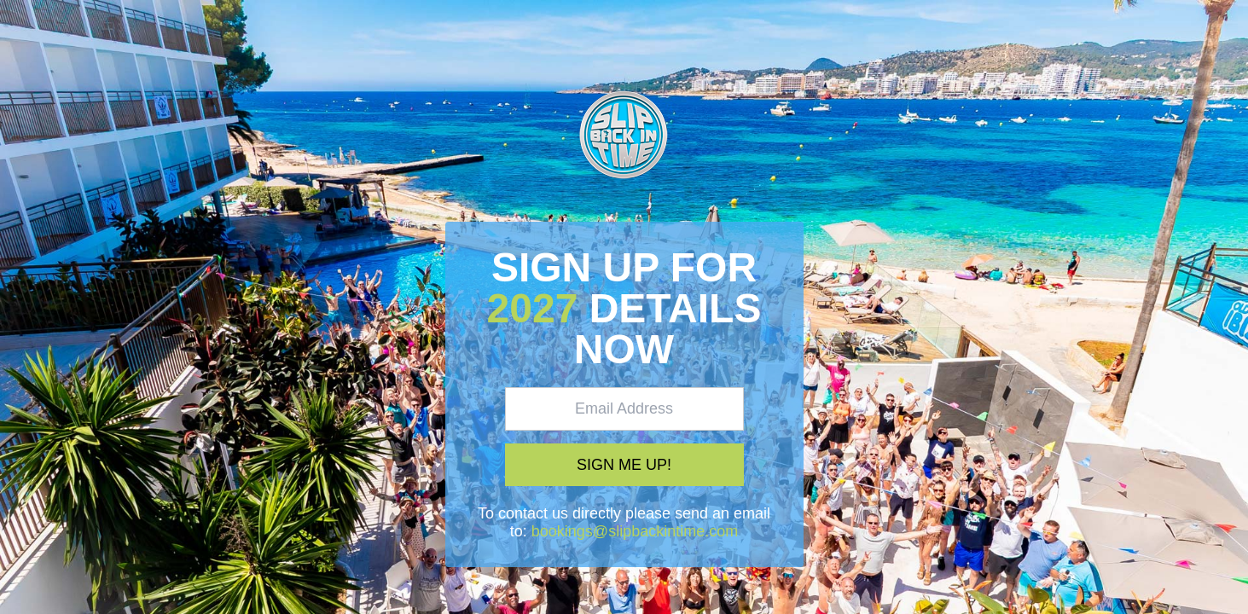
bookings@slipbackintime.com (634, 531)
